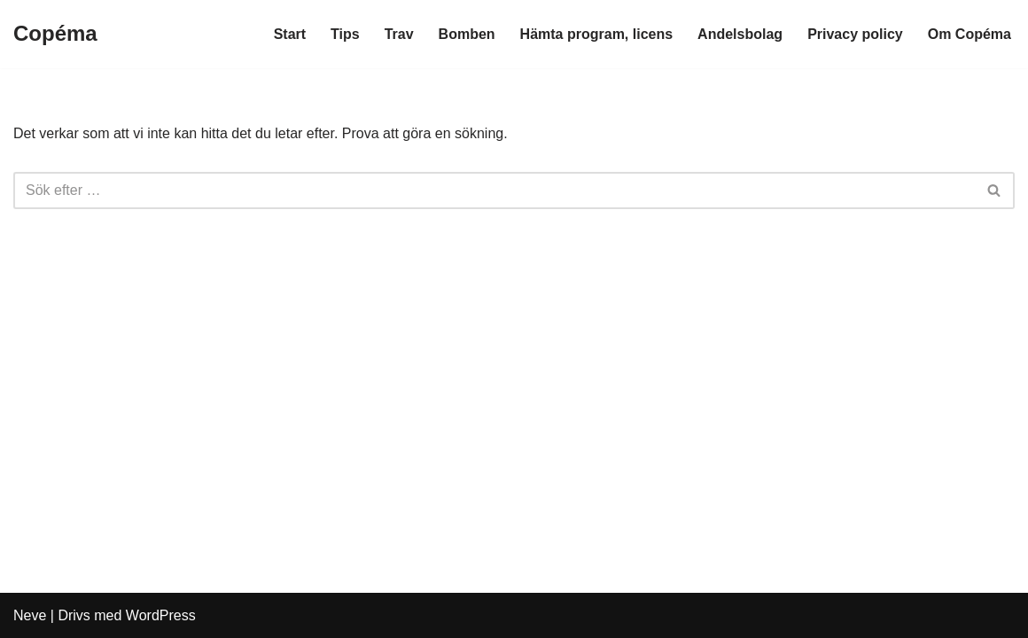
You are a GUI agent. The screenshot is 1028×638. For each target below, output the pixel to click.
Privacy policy (855, 34)
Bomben (467, 34)
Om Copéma (969, 34)
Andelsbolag (740, 34)
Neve (29, 615)
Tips (345, 34)
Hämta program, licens (597, 34)
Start (290, 34)
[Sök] (494, 190)
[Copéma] (55, 34)
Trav (399, 34)
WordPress (161, 615)
